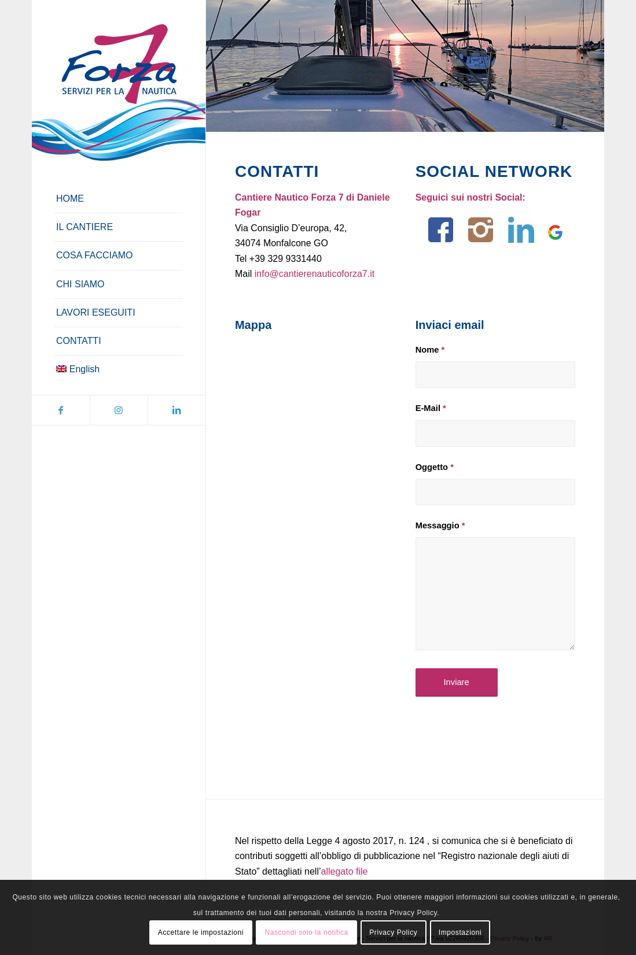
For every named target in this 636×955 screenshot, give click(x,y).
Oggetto (435, 467)
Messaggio (440, 525)
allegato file (344, 871)
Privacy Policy (393, 932)
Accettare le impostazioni (201, 932)
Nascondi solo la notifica (306, 932)
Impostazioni (460, 932)
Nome (430, 349)
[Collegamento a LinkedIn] (176, 410)
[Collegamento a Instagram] (119, 410)
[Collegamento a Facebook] (61, 410)
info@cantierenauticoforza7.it (314, 274)
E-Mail (431, 408)
